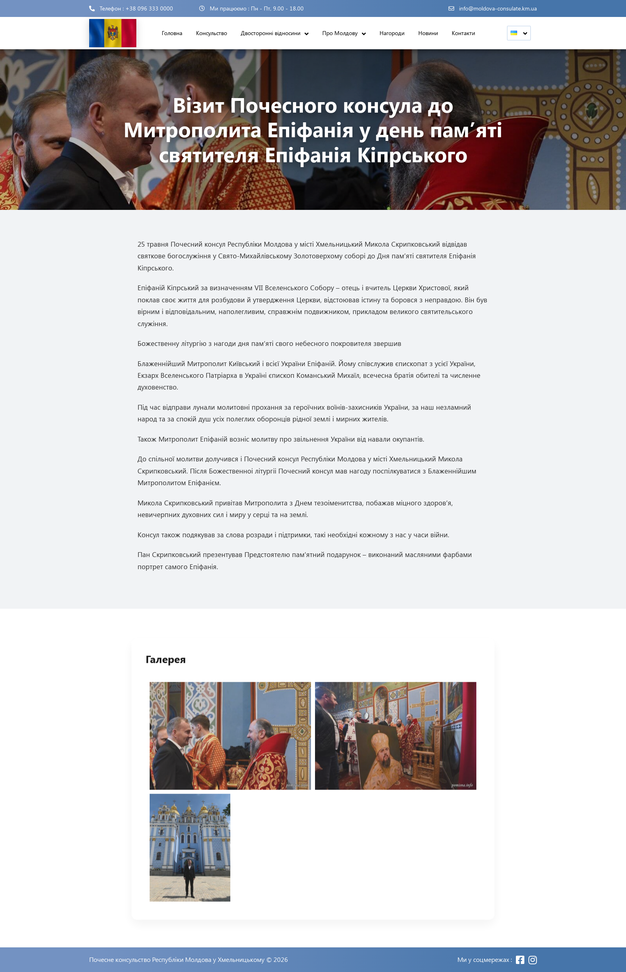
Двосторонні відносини (270, 33)
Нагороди (392, 33)
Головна (172, 33)
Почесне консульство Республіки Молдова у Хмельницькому (177, 959)
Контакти (463, 33)
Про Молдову (340, 33)
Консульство (211, 33)
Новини (428, 33)
